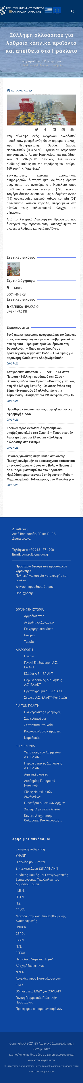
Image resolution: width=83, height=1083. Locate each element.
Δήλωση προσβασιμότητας (35, 586)
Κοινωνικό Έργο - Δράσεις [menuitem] (42, 731)
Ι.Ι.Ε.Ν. (20, 890)
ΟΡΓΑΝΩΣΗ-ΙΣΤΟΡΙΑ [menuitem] (30, 609)
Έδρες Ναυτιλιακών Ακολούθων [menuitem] (38, 794)
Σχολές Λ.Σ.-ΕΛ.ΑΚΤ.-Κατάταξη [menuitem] (45, 697)
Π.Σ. (18, 903)
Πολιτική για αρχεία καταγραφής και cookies (41, 578)
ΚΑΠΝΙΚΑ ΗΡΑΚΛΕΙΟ (23, 307)
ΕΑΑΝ (20, 940)
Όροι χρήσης (25, 593)
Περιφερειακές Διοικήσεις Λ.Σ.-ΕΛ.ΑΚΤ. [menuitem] (43, 682)
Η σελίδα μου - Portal (30, 862)
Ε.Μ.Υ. (20, 985)
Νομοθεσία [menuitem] (32, 738)
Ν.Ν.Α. (20, 972)
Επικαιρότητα (52, 61)
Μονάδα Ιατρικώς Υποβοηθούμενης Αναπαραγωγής (41, 918)
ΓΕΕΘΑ (20, 953)
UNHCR (21, 927)
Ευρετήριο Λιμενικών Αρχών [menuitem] (44, 803)
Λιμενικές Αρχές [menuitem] (36, 774)
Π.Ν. (19, 946)
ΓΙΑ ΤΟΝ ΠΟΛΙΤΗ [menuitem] (27, 705)
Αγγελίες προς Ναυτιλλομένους (38, 978)
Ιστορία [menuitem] (29, 635)
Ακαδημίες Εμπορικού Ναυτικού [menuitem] (39, 783)
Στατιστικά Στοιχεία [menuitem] (38, 725)
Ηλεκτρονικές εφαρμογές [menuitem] (42, 712)
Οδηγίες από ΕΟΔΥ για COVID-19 (38, 991)
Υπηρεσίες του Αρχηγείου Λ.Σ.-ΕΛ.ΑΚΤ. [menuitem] (42, 755)
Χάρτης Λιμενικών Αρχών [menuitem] (42, 809)
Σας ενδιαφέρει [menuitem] (35, 718)
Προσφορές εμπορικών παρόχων (39, 1009)
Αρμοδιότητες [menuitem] (34, 616)
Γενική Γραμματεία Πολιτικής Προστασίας (36, 1000)
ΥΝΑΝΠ (21, 855)
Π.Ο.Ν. (20, 897)
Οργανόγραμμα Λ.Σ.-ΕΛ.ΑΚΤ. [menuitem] (43, 691)
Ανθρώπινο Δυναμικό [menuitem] (39, 622)
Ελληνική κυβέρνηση (30, 849)
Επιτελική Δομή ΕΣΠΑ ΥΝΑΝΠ (37, 868)
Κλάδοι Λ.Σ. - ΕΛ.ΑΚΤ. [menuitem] (39, 673)
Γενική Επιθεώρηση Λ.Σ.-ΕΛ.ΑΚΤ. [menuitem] (41, 665)
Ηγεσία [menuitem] (29, 656)
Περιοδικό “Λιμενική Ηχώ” (34, 959)
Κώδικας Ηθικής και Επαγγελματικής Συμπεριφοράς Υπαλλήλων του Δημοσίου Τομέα (42, 879)
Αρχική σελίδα (31, 61)
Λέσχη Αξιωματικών (30, 965)
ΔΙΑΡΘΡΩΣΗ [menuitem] (24, 650)
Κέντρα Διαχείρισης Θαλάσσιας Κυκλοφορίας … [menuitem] (43, 818)
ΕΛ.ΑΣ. (20, 910)
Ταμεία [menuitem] (29, 641)
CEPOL (20, 933)
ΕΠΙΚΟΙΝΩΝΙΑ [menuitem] (25, 746)
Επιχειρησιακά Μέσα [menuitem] (38, 629)
